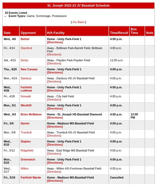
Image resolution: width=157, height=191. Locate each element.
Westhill (26, 105)
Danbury (26, 78)
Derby (24, 60)
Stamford (26, 48)
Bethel (25, 39)
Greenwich (28, 159)
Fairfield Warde (31, 177)
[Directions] (55, 42)
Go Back (78, 22)
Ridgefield (27, 150)
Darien (25, 123)
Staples (26, 141)
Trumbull (26, 132)
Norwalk (26, 96)
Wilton (25, 168)
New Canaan (29, 69)
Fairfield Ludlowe (26, 89)
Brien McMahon (31, 114)
